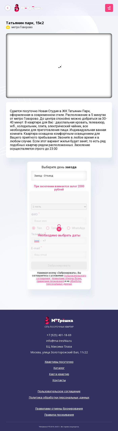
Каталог (59, 368)
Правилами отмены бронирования (59, 408)
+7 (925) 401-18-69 (59, 335)
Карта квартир (59, 374)
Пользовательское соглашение (59, 391)
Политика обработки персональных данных (59, 397)
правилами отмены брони (66, 278)
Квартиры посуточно (59, 361)
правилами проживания (50, 281)
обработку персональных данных (63, 282)
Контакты (59, 380)
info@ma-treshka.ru (59, 341)
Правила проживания (59, 414)
